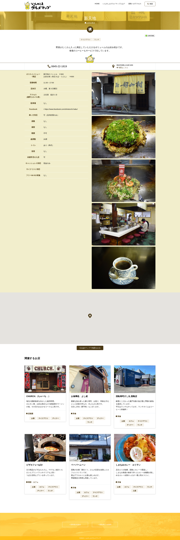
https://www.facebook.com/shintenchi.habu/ (61, 109)
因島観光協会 (75, 524)
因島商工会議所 (104, 524)
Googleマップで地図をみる (89, 348)
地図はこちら (122, 67)
